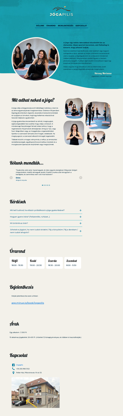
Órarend (51, 26)
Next (80, 177)
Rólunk (40, 26)
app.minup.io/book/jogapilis (28, 303)
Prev (11, 177)
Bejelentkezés (65, 26)
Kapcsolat (81, 26)
